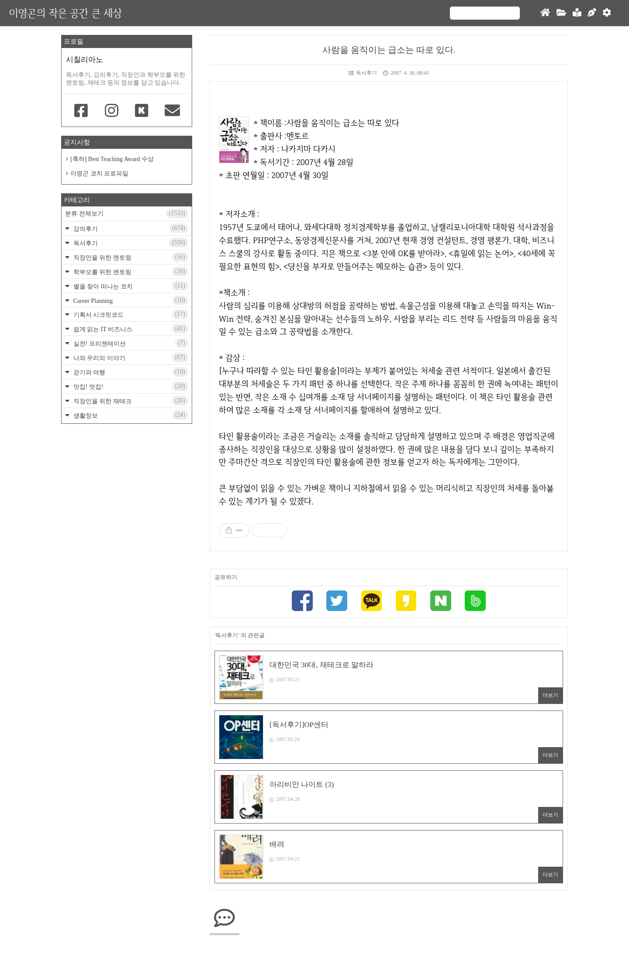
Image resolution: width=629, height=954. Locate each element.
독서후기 (363, 73)
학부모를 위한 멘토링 (130, 271)
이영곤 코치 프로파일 (99, 173)
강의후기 (130, 228)
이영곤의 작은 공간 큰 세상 (65, 13)
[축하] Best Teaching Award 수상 (112, 159)
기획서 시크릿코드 (130, 314)
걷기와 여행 (130, 372)
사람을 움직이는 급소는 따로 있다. (389, 50)
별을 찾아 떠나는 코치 (130, 286)
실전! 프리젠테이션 (130, 343)
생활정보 (130, 415)
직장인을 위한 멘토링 (130, 257)
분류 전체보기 (126, 213)
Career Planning (130, 300)
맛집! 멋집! (130, 386)
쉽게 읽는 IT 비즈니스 (130, 328)
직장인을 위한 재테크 (130, 400)
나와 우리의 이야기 (130, 357)
